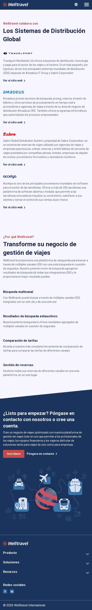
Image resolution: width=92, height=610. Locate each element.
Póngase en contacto (42, 453)
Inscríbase (14, 453)
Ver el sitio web (14, 80)
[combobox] (76, 4)
